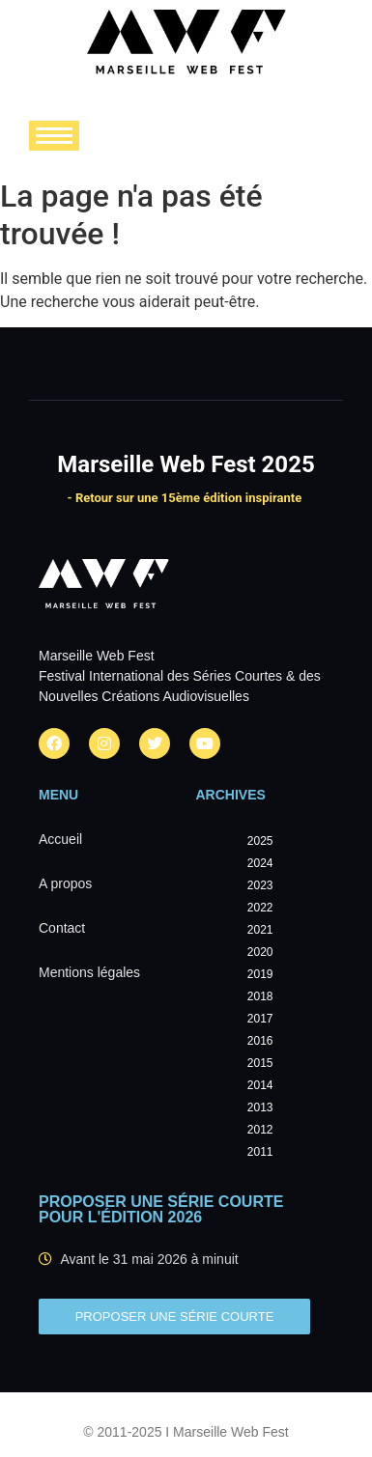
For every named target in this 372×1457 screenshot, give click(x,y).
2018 (260, 996)
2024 (260, 863)
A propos (65, 883)
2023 (260, 885)
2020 (260, 952)
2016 (260, 1041)
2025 (260, 841)
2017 (260, 1018)
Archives (231, 794)
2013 (260, 1107)
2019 (260, 974)
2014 (260, 1085)
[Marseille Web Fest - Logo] (186, 47)
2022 (260, 907)
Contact (62, 928)
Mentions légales (89, 972)
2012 (260, 1129)
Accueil (60, 839)
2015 (260, 1063)
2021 (260, 930)
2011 (260, 1152)
